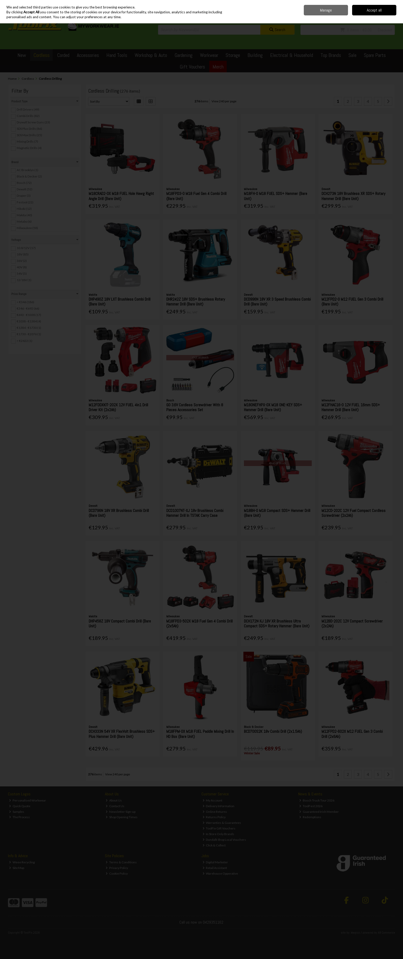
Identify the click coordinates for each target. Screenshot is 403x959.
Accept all (374, 10)
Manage (326, 10)
